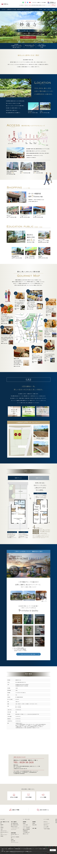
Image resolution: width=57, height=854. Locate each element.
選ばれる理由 (13, 840)
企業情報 (38, 2)
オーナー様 (41, 2)
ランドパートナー (13, 829)
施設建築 (34, 821)
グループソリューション (14, 842)
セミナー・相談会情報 (26, 827)
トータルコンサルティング (15, 827)
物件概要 (53, 9)
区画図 (45, 9)
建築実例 (2, 824)
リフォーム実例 (46, 826)
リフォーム (45, 821)
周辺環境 (40, 9)
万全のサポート (46, 824)
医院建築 (24, 821)
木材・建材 (34, 828)
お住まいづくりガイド (4, 834)
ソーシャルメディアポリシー (41, 846)
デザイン (2, 826)
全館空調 (2, 827)
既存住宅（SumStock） (14, 826)
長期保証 (2, 836)
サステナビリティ (34, 2)
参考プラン (18, 478)
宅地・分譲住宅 (13, 821)
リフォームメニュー (47, 823)
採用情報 (44, 2)
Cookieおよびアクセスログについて (17, 851)
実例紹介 (12, 839)
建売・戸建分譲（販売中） (15, 824)
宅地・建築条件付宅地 (14, 823)
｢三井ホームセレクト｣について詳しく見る (27, 654)
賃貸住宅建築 (13, 832)
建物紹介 (49, 9)
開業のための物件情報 (26, 829)
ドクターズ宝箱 (25, 824)
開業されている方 (25, 833)
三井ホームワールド (4, 830)
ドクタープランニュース (26, 826)
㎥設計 (2, 829)
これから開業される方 (26, 832)
